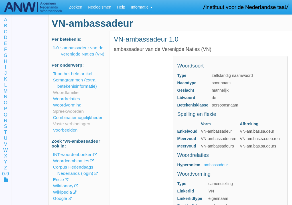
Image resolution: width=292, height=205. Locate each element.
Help (121, 7)
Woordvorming (67, 104)
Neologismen (99, 7)
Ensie (58, 179)
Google (60, 198)
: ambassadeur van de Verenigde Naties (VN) (82, 50)
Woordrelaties (66, 98)
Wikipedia (62, 192)
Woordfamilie (66, 92)
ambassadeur (216, 165)
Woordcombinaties (71, 160)
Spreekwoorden (68, 111)
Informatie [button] (142, 7)
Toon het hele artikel (72, 73)
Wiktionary (63, 185)
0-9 (5, 174)
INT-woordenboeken (73, 154)
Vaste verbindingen (71, 123)
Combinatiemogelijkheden (78, 117)
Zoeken (75, 7)
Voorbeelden (65, 130)
